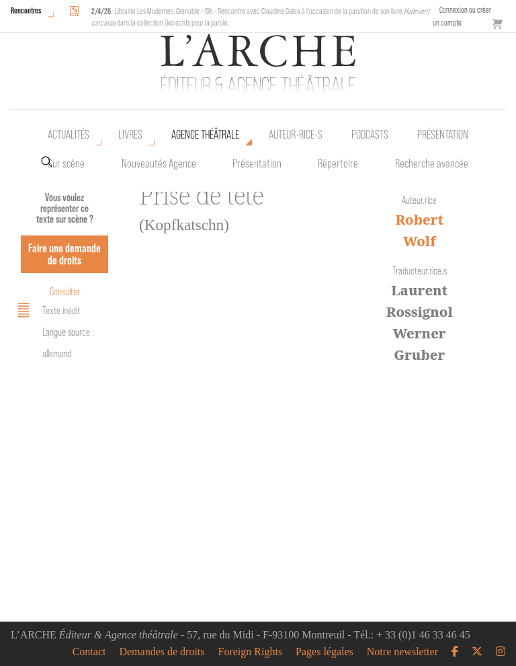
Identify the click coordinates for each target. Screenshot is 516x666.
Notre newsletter (402, 651)
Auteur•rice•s (295, 134)
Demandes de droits (161, 651)
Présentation (257, 163)
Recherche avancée (431, 163)
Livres (130, 134)
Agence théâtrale (205, 134)
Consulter (65, 291)
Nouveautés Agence (159, 163)
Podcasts (369, 134)
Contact (89, 651)
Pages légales (324, 651)
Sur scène (66, 163)
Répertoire (338, 163)
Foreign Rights (250, 651)
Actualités (68, 134)
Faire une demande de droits (64, 254)
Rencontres (26, 10)
